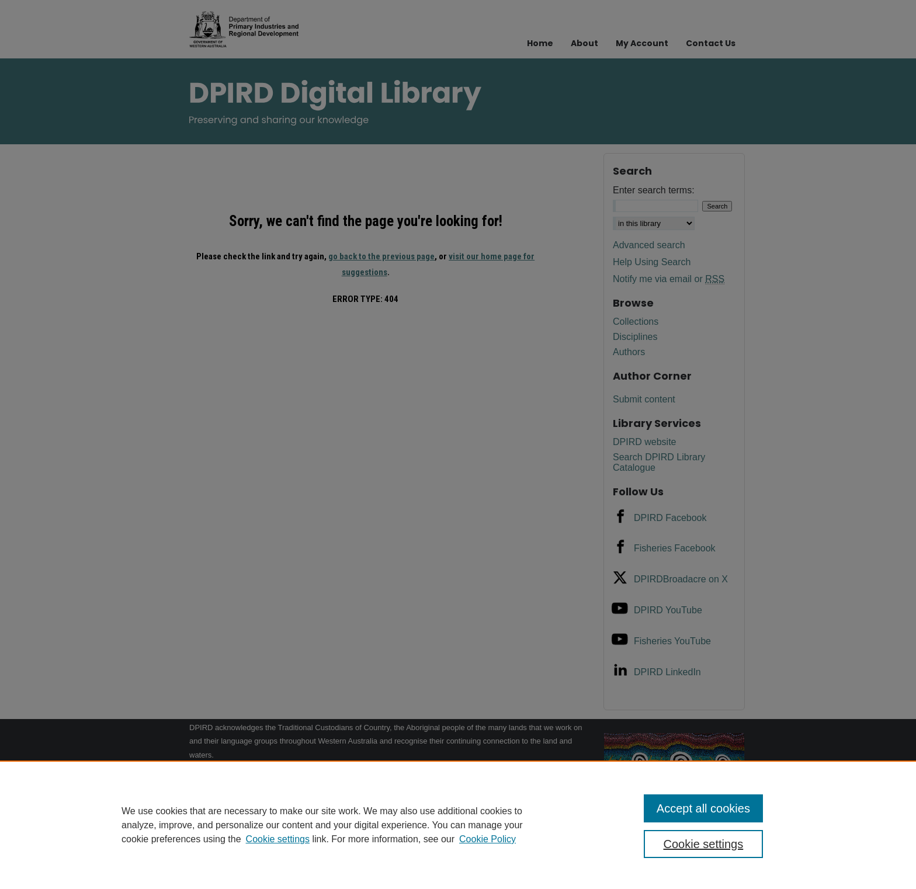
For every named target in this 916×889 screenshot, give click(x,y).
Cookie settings (278, 839)
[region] (458, 824)
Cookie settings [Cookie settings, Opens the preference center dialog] (704, 844)
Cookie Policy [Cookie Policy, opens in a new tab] (487, 839)
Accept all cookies (703, 808)
